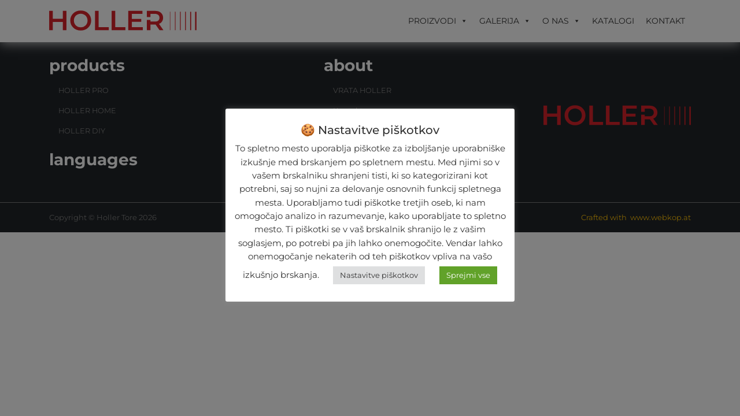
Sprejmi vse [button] (468, 275)
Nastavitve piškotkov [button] (379, 275)
